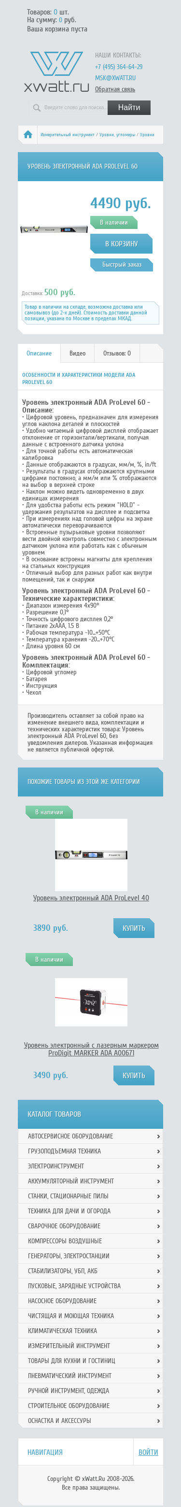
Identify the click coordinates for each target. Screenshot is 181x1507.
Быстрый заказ (121, 264)
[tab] (39, 353)
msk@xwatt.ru (115, 78)
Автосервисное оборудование (70, 1136)
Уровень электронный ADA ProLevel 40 (91, 898)
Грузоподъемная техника (64, 1151)
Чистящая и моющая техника (71, 1316)
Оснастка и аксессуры (59, 1421)
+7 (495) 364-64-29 (118, 67)
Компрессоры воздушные (65, 1241)
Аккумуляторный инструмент (71, 1181)
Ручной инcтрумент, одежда (68, 1391)
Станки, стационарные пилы (68, 1196)
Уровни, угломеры (117, 135)
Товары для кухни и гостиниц (71, 1361)
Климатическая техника (62, 1331)
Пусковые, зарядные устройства (74, 1286)
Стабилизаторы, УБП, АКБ (62, 1271)
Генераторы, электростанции (69, 1256)
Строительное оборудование (69, 1406)
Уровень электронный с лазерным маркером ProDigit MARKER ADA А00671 (91, 1049)
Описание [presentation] (39, 353)
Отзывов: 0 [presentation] (117, 353)
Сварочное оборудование (64, 1226)
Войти (148, 1452)
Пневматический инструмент (69, 1376)
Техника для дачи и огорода (69, 1211)
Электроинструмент (56, 1166)
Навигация (45, 1452)
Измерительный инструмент (68, 135)
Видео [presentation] (77, 353)
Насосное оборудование (62, 1301)
